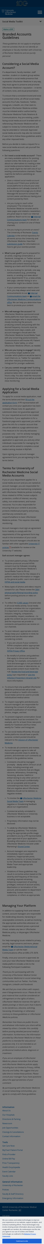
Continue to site (22, 1241)
